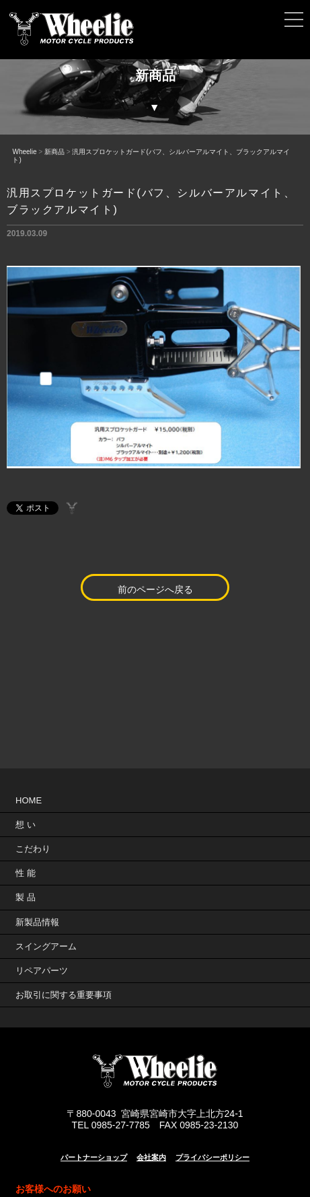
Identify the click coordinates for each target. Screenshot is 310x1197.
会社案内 (151, 1157)
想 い (25, 825)
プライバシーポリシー (212, 1157)
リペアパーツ (41, 971)
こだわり (32, 849)
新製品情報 (37, 922)
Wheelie (24, 151)
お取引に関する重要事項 (63, 995)
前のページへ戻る (155, 589)
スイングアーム (46, 946)
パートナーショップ (94, 1157)
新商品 (54, 151)
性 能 (25, 873)
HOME (28, 800)
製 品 (25, 897)
